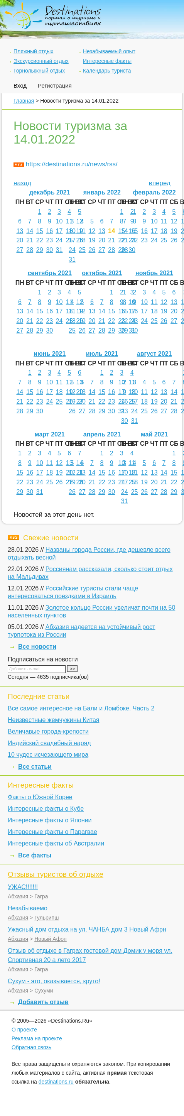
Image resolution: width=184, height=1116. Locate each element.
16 (49, 231)
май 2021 (154, 434)
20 (19, 240)
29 (39, 250)
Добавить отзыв (43, 1002)
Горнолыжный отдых (39, 71)
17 (59, 231)
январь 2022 (102, 192)
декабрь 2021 (49, 192)
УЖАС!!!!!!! (23, 887)
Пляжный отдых (33, 51)
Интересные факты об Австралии (56, 843)
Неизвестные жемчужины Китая (53, 720)
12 (79, 221)
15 (39, 231)
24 (59, 240)
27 (19, 250)
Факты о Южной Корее (40, 797)
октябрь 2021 (102, 273)
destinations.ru (56, 1082)
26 (91, 250)
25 (82, 250)
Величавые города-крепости (48, 731)
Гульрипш (46, 918)
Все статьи (35, 766)
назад (22, 183)
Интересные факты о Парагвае (52, 832)
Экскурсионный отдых (41, 61)
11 (69, 221)
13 (19, 231)
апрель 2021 (102, 434)
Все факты (34, 855)
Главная (24, 101)
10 (59, 221)
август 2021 (154, 353)
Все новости (37, 646)
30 (49, 250)
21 (29, 240)
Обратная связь (31, 1047)
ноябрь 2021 (154, 273)
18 (82, 240)
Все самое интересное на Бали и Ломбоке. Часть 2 (81, 708)
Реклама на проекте (37, 1038)
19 (91, 240)
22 (39, 240)
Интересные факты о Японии (50, 820)
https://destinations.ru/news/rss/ (72, 164)
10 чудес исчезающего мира (48, 754)
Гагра (41, 896)
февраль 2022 (154, 192)
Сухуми (43, 990)
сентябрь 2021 (50, 273)
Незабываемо (27, 908)
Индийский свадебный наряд (49, 743)
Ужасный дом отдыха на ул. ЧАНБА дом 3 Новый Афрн (87, 929)
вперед (159, 183)
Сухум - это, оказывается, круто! (54, 981)
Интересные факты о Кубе (46, 808)
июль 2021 (102, 353)
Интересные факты (107, 61)
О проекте (24, 1029)
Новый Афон (50, 939)
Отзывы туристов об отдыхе (55, 874)
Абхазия (18, 896)
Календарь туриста (107, 71)
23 (49, 240)
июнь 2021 (50, 353)
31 (59, 250)
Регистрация (55, 85)
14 (29, 231)
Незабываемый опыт (109, 51)
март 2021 (50, 434)
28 (29, 250)
